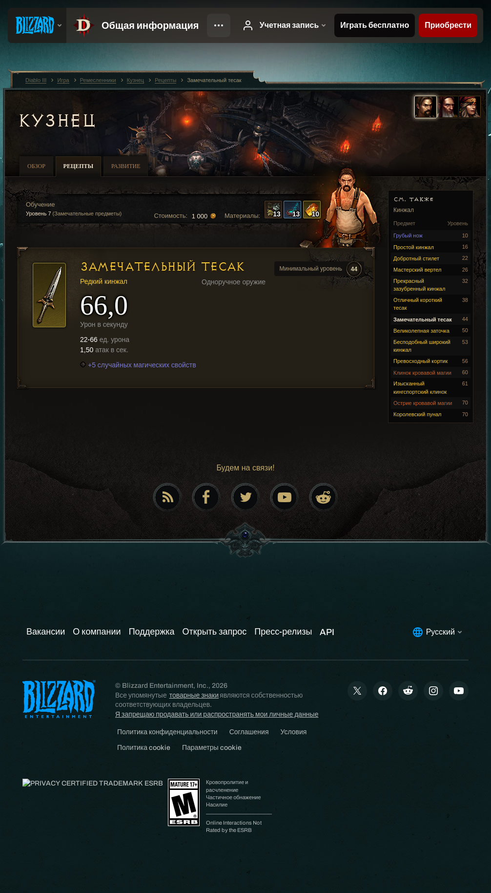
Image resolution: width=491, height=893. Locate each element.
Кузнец (56, 120)
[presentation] (37, 25)
